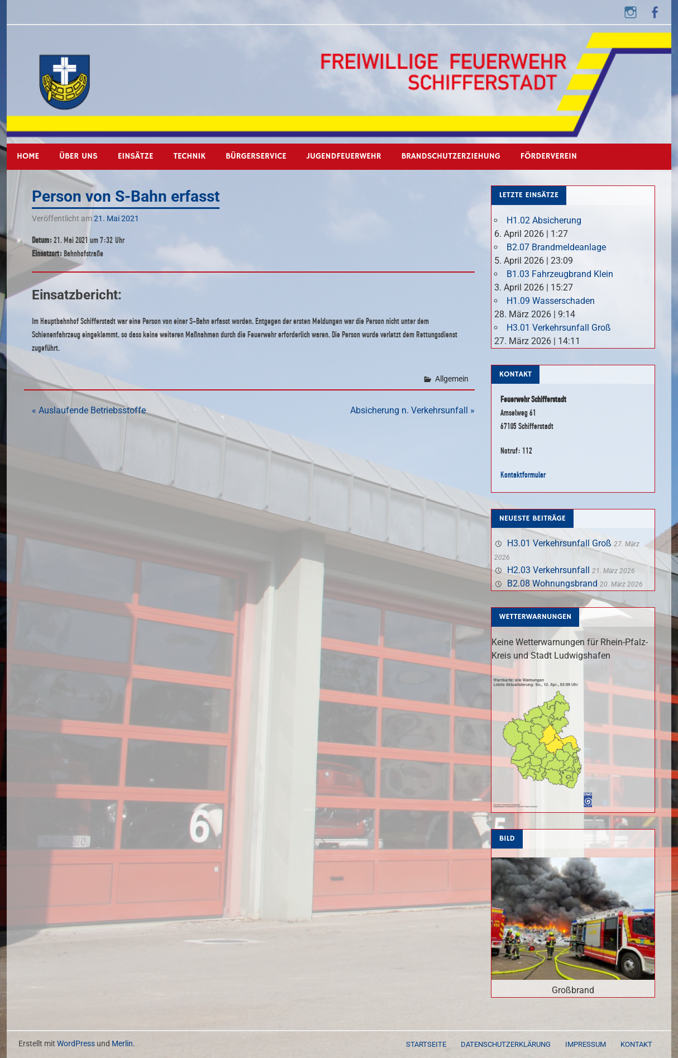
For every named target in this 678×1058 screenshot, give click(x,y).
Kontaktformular (523, 474)
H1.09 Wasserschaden (551, 301)
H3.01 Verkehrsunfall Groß (559, 327)
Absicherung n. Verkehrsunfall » (412, 410)
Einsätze (136, 156)
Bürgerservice (256, 156)
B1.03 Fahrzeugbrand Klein (560, 274)
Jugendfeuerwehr (344, 156)
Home (28, 156)
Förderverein (549, 156)
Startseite (426, 1044)
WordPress (76, 1043)
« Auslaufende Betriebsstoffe (89, 410)
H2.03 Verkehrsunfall (548, 570)
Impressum (585, 1044)
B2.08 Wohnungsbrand (552, 583)
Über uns (78, 156)
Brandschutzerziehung (450, 156)
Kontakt (636, 1044)
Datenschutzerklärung (506, 1044)
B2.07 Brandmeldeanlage (556, 247)
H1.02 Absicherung (544, 220)
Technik (190, 156)
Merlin (122, 1043)
